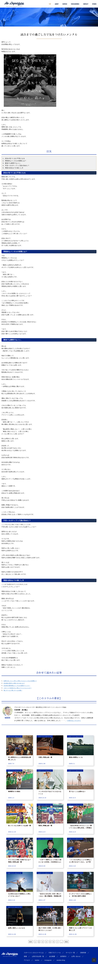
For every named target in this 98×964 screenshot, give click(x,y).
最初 (30, 941)
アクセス (27, 960)
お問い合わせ (76, 956)
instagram (48, 960)
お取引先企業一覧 (38, 956)
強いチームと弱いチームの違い (13, 690)
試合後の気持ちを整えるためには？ (14, 683)
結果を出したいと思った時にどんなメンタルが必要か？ (20, 681)
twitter (37, 960)
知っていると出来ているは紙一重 (19, 825)
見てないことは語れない (77, 791)
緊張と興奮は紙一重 (45, 825)
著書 (25, 956)
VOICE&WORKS (75, 4)
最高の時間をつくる (76, 757)
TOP (50, 4)
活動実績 (83, 952)
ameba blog (61, 960)
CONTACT (85, 4)
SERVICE (64, 4)
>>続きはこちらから (74, 720)
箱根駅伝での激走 (14, 791)
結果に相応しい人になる (16, 928)
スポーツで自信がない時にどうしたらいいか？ (18, 688)
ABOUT (57, 4)
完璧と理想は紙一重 (45, 757)
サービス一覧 (70, 952)
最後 (66, 941)
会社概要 (52, 956)
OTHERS (94, 4)
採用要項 (63, 956)
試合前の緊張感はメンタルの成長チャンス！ (17, 685)
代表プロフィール (55, 952)
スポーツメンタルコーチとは (34, 952)
